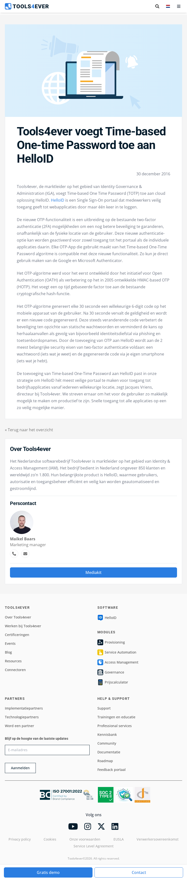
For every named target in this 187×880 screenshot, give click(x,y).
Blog (8, 652)
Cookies (50, 839)
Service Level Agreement (93, 846)
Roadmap (105, 760)
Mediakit (93, 572)
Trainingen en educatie (116, 717)
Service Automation (116, 652)
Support (104, 708)
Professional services (114, 725)
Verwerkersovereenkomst (157, 839)
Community (106, 743)
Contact (139, 872)
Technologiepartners (22, 717)
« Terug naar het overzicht (29, 429)
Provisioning (111, 642)
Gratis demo (48, 872)
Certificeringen (17, 634)
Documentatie (108, 752)
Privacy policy (20, 839)
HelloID (57, 200)
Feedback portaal (111, 769)
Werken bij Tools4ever (23, 626)
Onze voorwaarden (84, 839)
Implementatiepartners (24, 708)
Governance (110, 672)
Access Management (117, 662)
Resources (13, 661)
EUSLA (118, 839)
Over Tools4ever (18, 617)
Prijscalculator (112, 682)
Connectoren (15, 669)
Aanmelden (20, 768)
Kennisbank (107, 734)
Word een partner (19, 725)
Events (10, 643)
